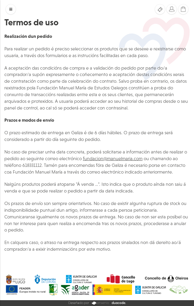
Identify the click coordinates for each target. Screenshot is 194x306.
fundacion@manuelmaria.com (113, 158)
